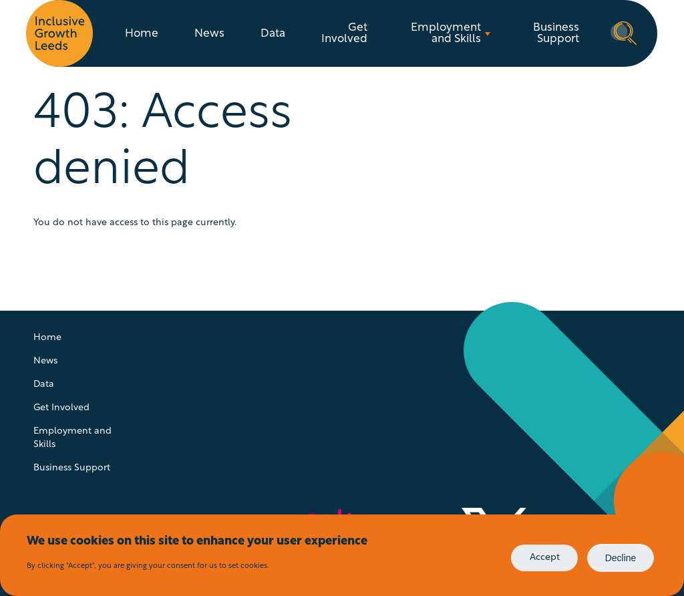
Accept (545, 558)
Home (141, 33)
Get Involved (344, 33)
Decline (621, 558)
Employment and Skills (446, 33)
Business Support (556, 33)
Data (273, 33)
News (209, 33)
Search (624, 32)
